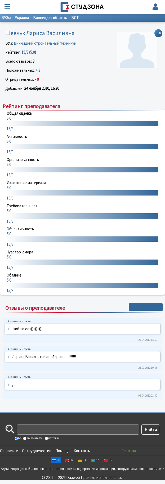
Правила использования (102, 477)
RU (56, 460)
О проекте (9, 450)
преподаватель (35, 438)
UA (82, 460)
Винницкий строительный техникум (45, 43)
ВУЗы (6, 17)
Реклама (128, 450)
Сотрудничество (36, 450)
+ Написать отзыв (145, 307)
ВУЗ (19, 438)
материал (54, 438)
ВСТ (75, 17)
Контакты (82, 450)
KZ (95, 460)
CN (108, 460)
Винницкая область (50, 17)
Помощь (62, 450)
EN (69, 460)
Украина (22, 17)
